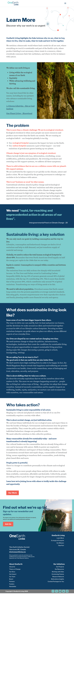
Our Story (12, 572)
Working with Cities (58, 572)
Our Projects (60, 567)
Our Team (12, 576)
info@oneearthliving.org (17, 552)
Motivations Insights (57, 579)
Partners (12, 581)
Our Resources (59, 569)
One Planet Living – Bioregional (19, 113)
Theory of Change (14, 569)
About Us (12, 567)
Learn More (60, 538)
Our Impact (12, 574)
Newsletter (12, 586)
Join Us (8, 524)
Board (11, 579)
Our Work (12, 493)
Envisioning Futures (58, 574)
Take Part (61, 545)
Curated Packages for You (56, 581)
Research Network (58, 576)
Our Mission (60, 543)
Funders (11, 584)
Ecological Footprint (57, 540)
